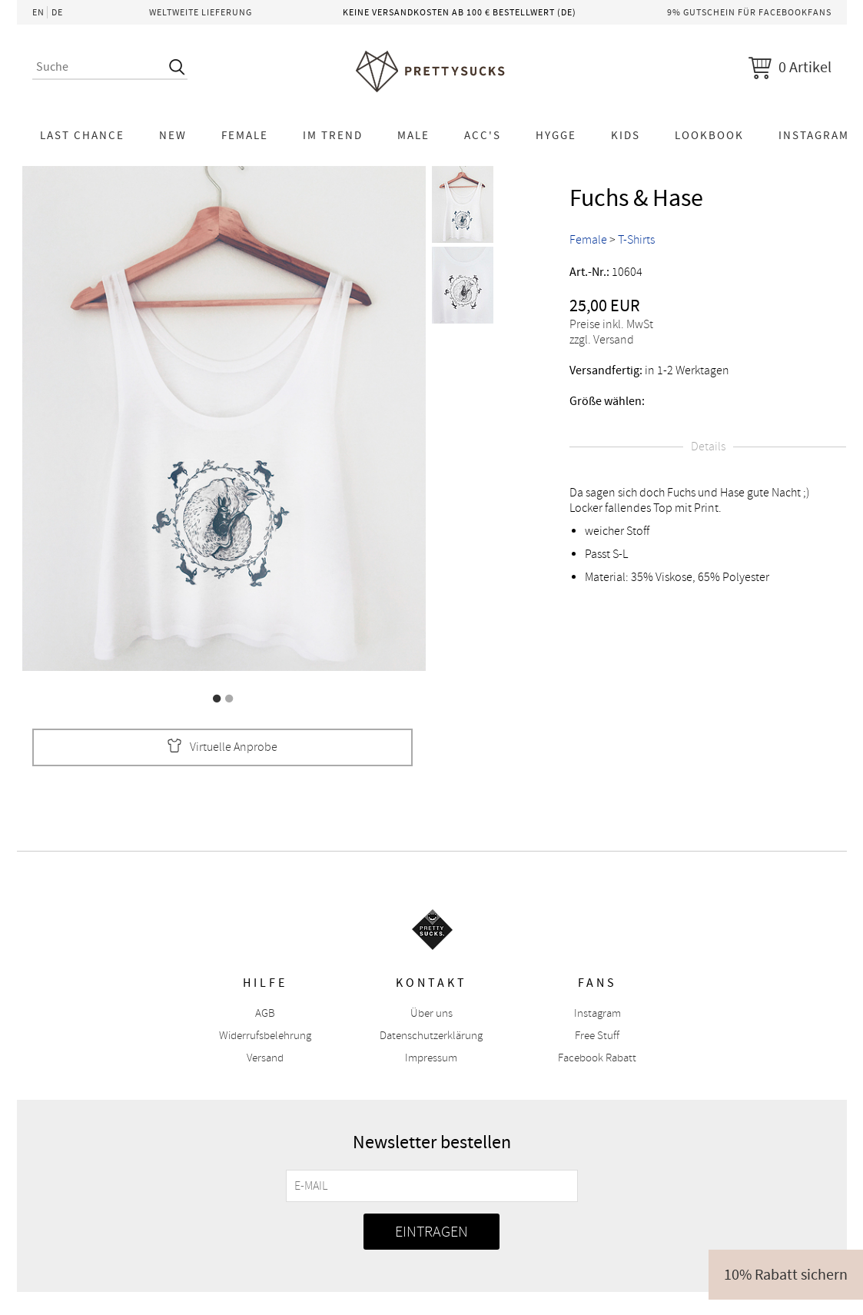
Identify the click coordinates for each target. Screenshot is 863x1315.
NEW (173, 135)
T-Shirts (636, 239)
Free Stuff (597, 1035)
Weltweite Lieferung (200, 12)
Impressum (431, 1058)
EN (38, 12)
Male (413, 135)
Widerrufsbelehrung (265, 1035)
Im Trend (333, 135)
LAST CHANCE (82, 135)
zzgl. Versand (601, 339)
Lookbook (709, 135)
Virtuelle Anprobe (222, 747)
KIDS (625, 135)
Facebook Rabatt (597, 1058)
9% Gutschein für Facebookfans (749, 12)
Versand (265, 1058)
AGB (265, 1013)
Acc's (482, 135)
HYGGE (556, 135)
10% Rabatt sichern (786, 1274)
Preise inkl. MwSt (611, 324)
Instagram (597, 1013)
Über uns (431, 1013)
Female (244, 135)
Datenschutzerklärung (431, 1035)
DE (57, 12)
